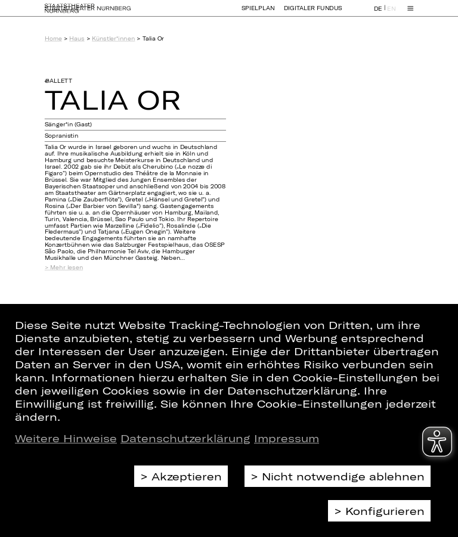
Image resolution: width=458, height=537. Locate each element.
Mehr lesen (66, 268)
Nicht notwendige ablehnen (343, 476)
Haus (76, 38)
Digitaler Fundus (313, 13)
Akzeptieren (186, 476)
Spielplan (258, 13)
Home (53, 38)
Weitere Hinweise (66, 438)
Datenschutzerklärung (185, 438)
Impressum (286, 438)
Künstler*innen (113, 38)
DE (378, 14)
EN (391, 14)
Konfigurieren (385, 510)
